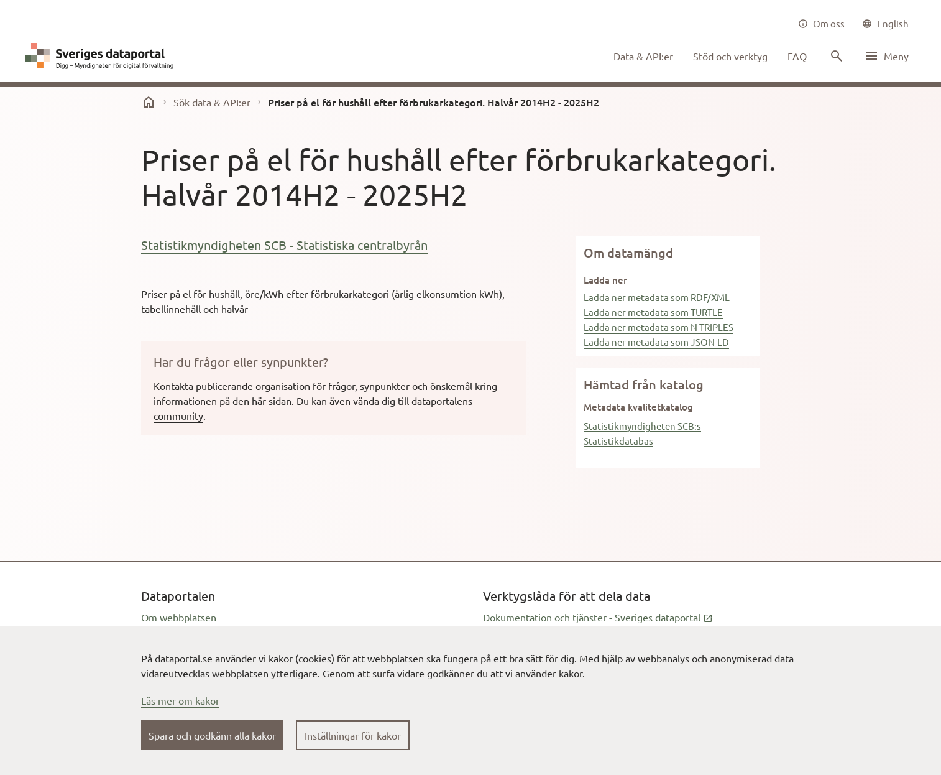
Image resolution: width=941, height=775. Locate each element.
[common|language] (885, 23)
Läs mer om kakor (180, 700)
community (178, 415)
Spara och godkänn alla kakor (212, 735)
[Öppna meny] (886, 56)
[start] (148, 102)
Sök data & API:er (211, 102)
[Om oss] (821, 23)
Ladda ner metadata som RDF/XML (657, 297)
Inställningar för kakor (353, 735)
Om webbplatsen (178, 617)
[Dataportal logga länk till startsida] (102, 56)
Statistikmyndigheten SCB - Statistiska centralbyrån (284, 245)
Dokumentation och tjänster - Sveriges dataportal (598, 617)
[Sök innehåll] (835, 56)
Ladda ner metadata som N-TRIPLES (658, 327)
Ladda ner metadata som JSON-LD (656, 342)
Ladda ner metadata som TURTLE (653, 312)
